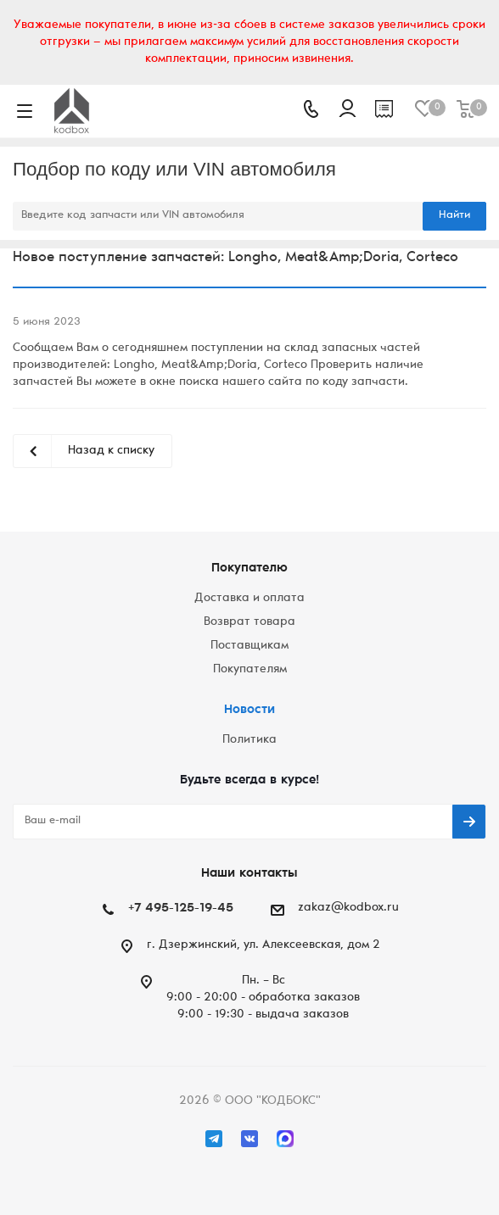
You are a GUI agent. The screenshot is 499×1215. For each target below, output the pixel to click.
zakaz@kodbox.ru (348, 908)
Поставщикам (249, 646)
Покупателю (249, 568)
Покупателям (250, 670)
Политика (249, 740)
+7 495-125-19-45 (180, 908)
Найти (454, 215)
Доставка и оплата (249, 599)
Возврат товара (249, 622)
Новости (249, 710)
